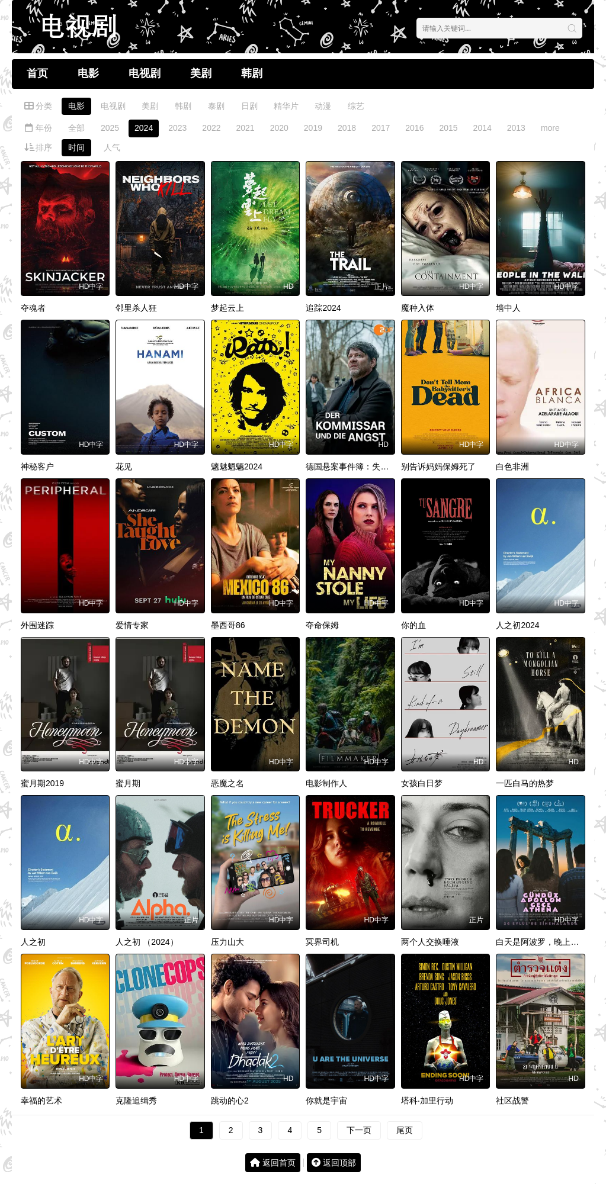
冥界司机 (322, 942)
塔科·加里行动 (427, 1100)
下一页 (359, 1130)
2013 (516, 128)
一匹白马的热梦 (525, 783)
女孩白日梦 (422, 783)
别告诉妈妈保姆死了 (438, 466)
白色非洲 (512, 466)
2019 (313, 128)
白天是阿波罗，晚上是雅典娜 (550, 942)
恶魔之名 (227, 783)
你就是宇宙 (326, 1100)
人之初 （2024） (147, 942)
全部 (76, 128)
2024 (143, 128)
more (550, 128)
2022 (211, 128)
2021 (245, 128)
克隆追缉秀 (136, 1100)
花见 (124, 466)
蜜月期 (128, 783)
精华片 (286, 106)
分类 (38, 106)
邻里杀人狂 (136, 308)
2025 (110, 128)
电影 (88, 73)
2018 (347, 128)
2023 (177, 128)
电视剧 (145, 73)
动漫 (323, 106)
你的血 (413, 625)
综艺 (356, 106)
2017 (380, 128)
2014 (482, 128)
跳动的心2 (230, 1100)
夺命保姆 (322, 625)
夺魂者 (33, 308)
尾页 (404, 1130)
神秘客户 (37, 466)
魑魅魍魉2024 (236, 466)
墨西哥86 (228, 625)
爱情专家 (132, 625)
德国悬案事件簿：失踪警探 (355, 466)
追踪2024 (323, 308)
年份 (38, 128)
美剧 (200, 73)
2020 (279, 128)
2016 (414, 128)
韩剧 (251, 73)
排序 (38, 147)
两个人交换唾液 (430, 942)
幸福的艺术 (41, 1100)
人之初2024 (517, 625)
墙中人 (508, 308)
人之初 (33, 942)
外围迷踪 (37, 625)
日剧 (249, 106)
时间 (76, 147)
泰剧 (216, 106)
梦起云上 (227, 308)
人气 (112, 147)
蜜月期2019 (42, 783)
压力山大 (227, 942)
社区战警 (512, 1100)
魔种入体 (417, 308)
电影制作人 (326, 783)
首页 (37, 73)
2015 (448, 128)
